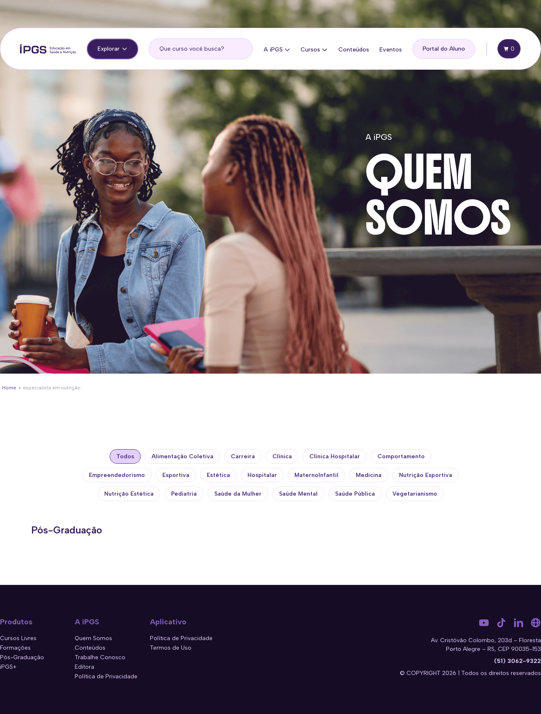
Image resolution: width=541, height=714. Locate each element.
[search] (201, 48)
